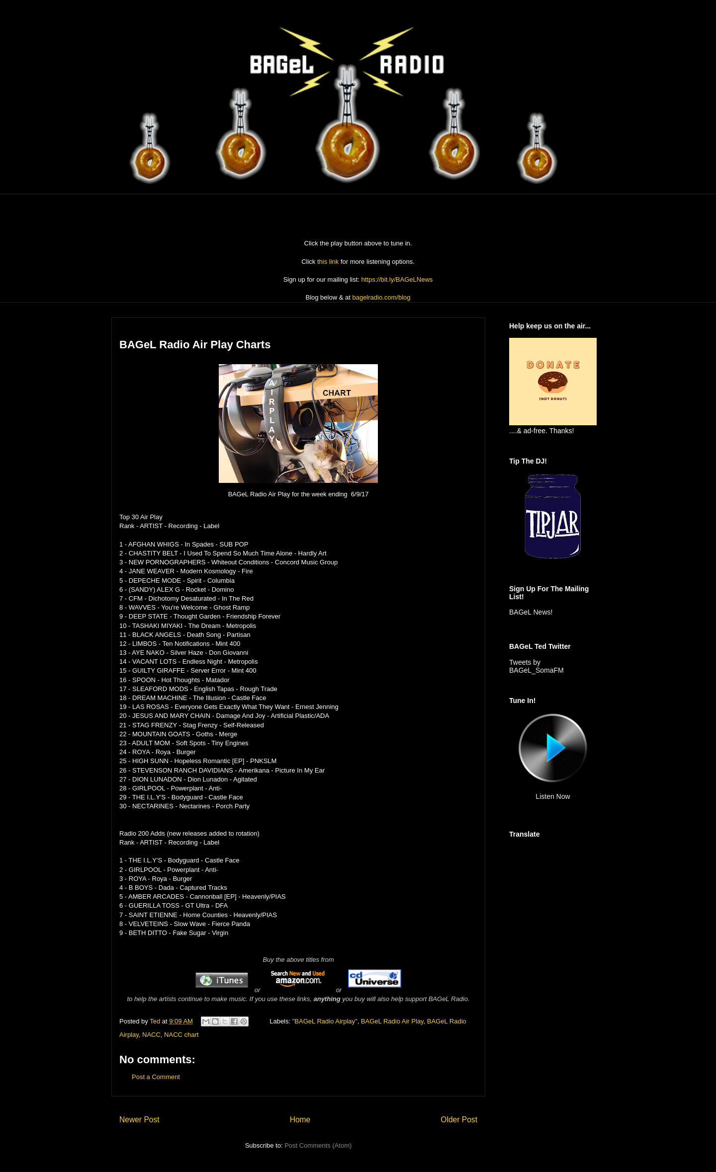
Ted (156, 1021)
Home (300, 1119)
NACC (151, 1034)
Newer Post (139, 1119)
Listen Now (553, 796)
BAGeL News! (530, 612)
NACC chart (181, 1034)
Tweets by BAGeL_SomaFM (536, 666)
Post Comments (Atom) (318, 1145)
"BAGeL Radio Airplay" (325, 1021)
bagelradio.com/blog (381, 297)
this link (328, 261)
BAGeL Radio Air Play (392, 1021)
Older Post (459, 1119)
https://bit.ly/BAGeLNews (397, 279)
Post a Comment (156, 1077)
